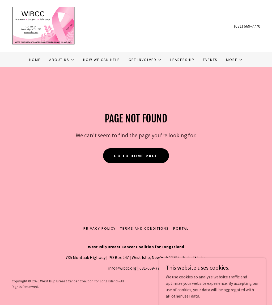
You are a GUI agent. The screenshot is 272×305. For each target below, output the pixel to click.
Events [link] (210, 59)
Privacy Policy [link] (99, 228)
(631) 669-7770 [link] (247, 26)
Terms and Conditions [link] (144, 228)
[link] (43, 25)
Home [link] (35, 59)
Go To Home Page (136, 155)
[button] (62, 59)
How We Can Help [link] (101, 59)
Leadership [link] (182, 59)
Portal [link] (181, 228)
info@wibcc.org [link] (122, 268)
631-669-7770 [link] (151, 268)
